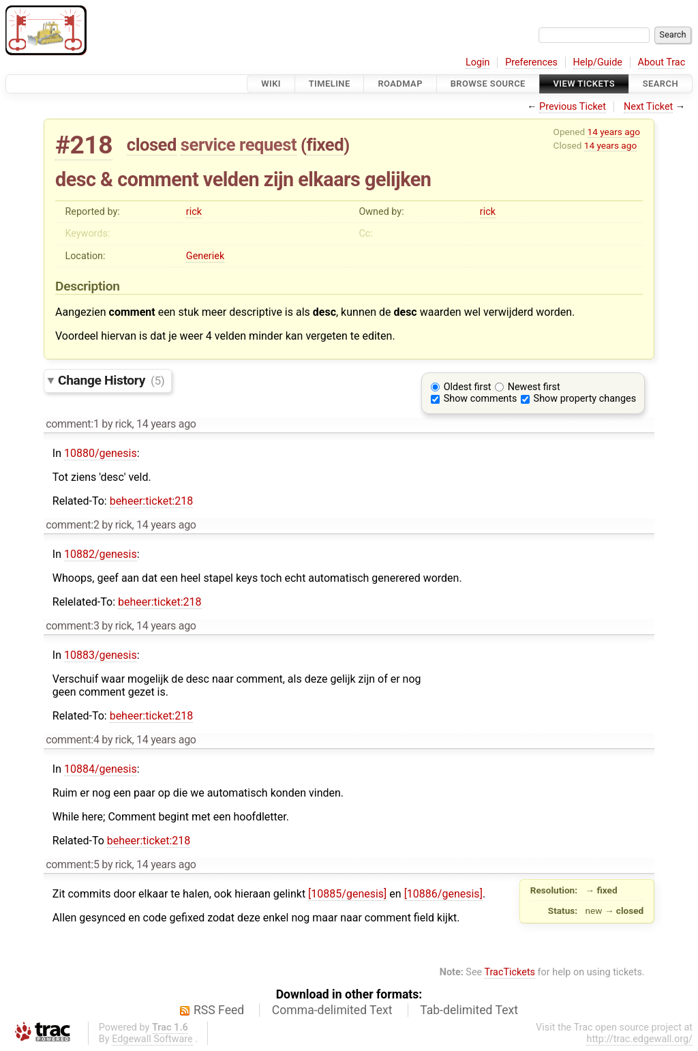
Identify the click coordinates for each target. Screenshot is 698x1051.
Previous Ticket (572, 107)
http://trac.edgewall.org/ (639, 1039)
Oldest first (467, 387)
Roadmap (400, 83)
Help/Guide (597, 62)
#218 (83, 145)
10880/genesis (100, 453)
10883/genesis (100, 655)
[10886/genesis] (443, 893)
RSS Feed (219, 1010)
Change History (111, 380)
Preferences (531, 62)
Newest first (534, 387)
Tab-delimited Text (469, 1010)
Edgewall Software (152, 1039)
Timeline (329, 83)
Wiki (271, 83)
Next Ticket (648, 107)
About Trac (662, 62)
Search (660, 83)
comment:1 (72, 423)
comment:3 (72, 625)
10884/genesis (100, 769)
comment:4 (72, 739)
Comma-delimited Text (332, 1010)
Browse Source (488, 83)
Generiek (205, 256)
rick (194, 212)
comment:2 (72, 524)
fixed (325, 144)
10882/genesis (100, 554)
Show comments (480, 398)
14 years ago (614, 131)
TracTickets (509, 972)
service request (239, 144)
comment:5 (72, 864)
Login (478, 62)
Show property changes (585, 398)
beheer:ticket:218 (152, 500)
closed (152, 144)
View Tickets (584, 83)
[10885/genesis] (347, 893)
